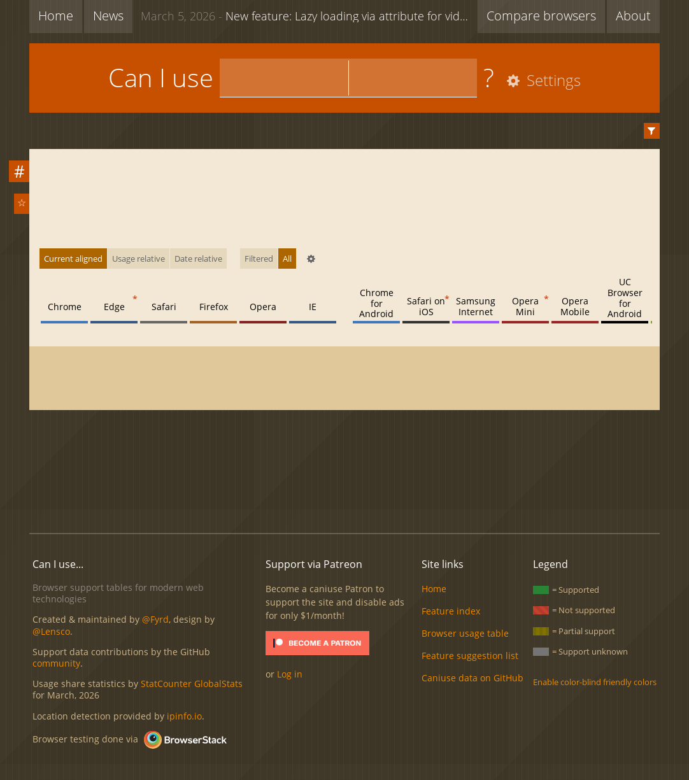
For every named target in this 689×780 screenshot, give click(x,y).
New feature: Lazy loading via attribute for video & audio (309, 15)
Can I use (160, 77)
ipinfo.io (184, 716)
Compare (541, 15)
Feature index (451, 611)
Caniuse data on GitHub (472, 678)
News (108, 15)
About (633, 15)
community (56, 663)
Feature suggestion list (470, 655)
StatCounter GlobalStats (192, 683)
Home (55, 15)
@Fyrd (155, 619)
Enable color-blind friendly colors (595, 682)
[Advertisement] (344, 480)
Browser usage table (465, 633)
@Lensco (51, 631)
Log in (289, 674)
